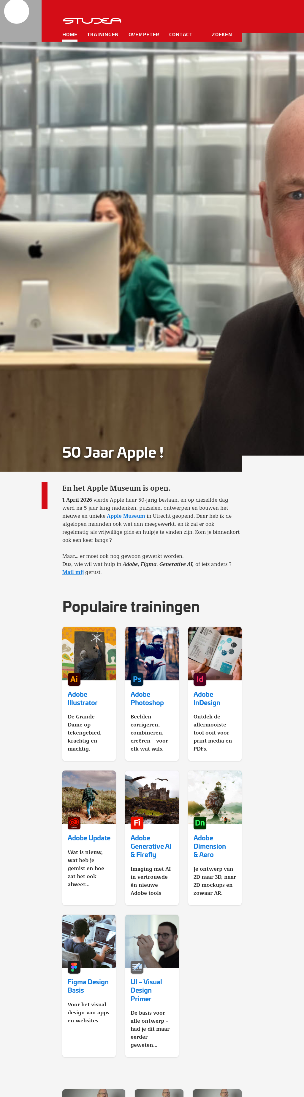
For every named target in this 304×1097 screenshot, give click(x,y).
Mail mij (73, 571)
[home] (21, 21)
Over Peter (144, 34)
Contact (181, 34)
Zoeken (222, 34)
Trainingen (103, 34)
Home (69, 34)
